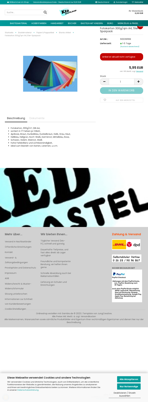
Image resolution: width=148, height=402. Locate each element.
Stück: (103, 79)
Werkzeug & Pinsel (128, 23)
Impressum (10, 273)
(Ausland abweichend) (129, 50)
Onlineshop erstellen (46, 313)
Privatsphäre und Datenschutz (20, 267)
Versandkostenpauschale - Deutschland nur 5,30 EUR (57, 2)
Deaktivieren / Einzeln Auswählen (125, 394)
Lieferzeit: (106, 46)
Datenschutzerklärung (28, 390)
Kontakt (9, 252)
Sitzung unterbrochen (16, 293)
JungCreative (105, 313)
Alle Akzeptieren (129, 379)
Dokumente (36, 118)
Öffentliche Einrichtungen (18, 246)
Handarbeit (57, 23)
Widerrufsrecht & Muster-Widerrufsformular (18, 286)
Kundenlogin (121, 2)
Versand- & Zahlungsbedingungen (16, 260)
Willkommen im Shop (18, 2)
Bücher (72, 23)
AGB (7, 278)
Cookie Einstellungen (15, 308)
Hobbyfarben (38, 23)
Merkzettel (137, 2)
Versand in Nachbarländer (18, 241)
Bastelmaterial (18, 23)
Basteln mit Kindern (92, 23)
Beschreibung (16, 118)
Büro (110, 23)
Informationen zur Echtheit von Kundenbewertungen (19, 301)
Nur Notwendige (129, 386)
